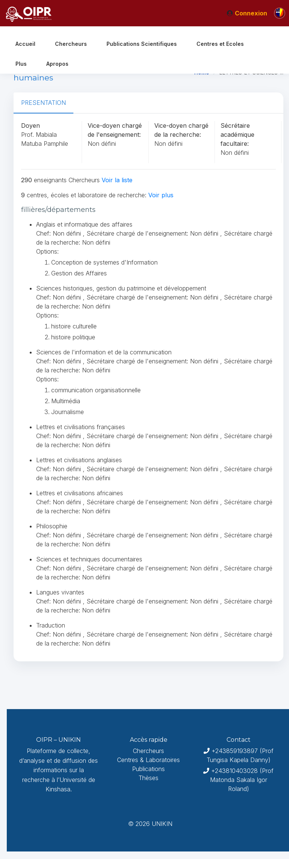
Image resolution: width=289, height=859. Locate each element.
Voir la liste (117, 180)
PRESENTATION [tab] (43, 102)
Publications (148, 769)
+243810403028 (234, 770)
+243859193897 (234, 751)
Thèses (148, 778)
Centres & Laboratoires (148, 760)
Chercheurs (148, 751)
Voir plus (160, 195)
